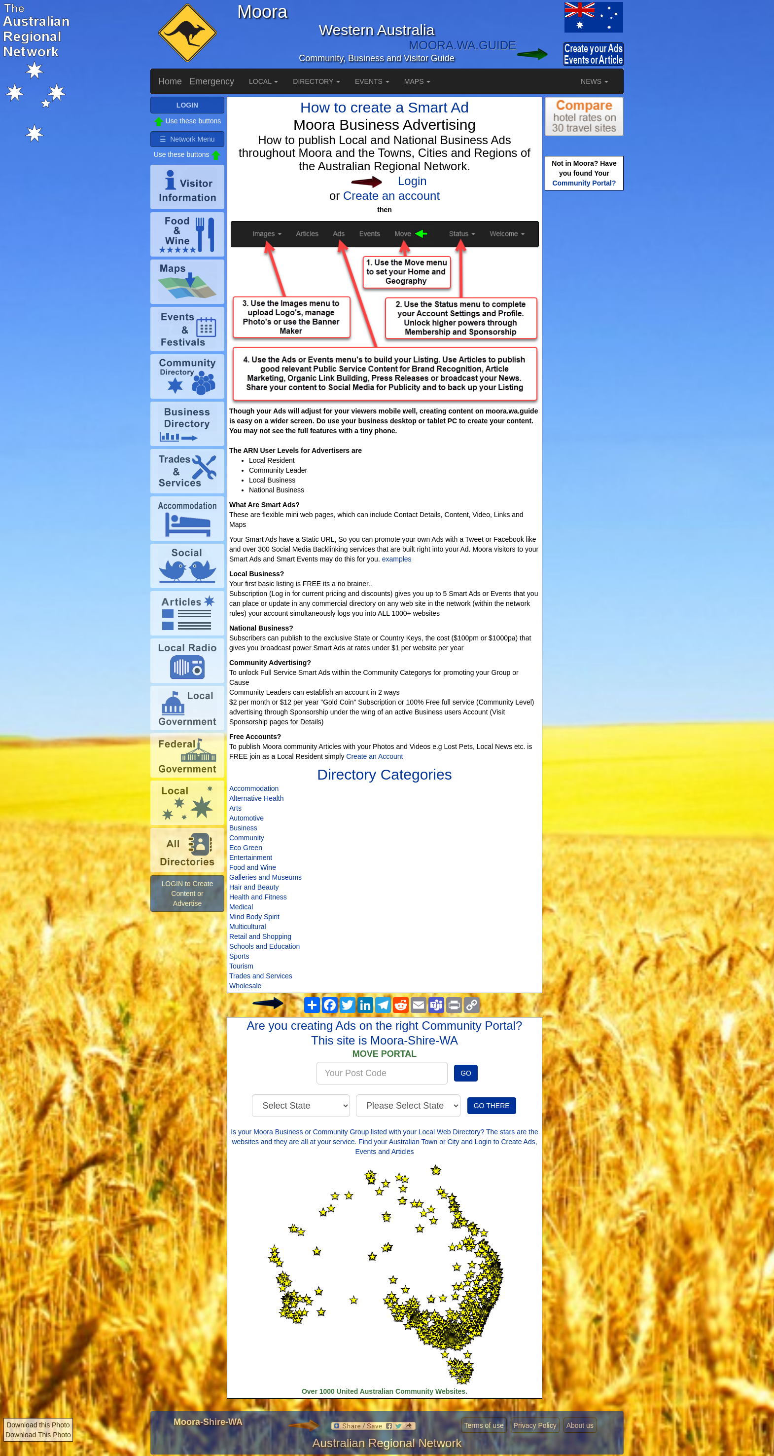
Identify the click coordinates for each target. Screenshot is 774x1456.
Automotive (246, 818)
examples (397, 559)
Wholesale (245, 986)
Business (243, 828)
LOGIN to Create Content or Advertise (187, 893)
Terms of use (484, 1425)
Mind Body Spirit (254, 917)
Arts (235, 808)
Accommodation (254, 788)
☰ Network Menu (187, 139)
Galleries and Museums (265, 877)
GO (465, 1073)
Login (412, 180)
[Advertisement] (584, 348)
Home (170, 81)
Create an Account (374, 756)
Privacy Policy (535, 1425)
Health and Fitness (258, 897)
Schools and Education (264, 946)
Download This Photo (38, 1435)
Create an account (391, 195)
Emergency (211, 81)
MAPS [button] (417, 81)
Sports (239, 956)
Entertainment (250, 857)
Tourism (241, 966)
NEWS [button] (594, 81)
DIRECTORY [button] (316, 81)
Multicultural (247, 927)
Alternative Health (256, 798)
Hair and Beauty (254, 887)
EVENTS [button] (372, 81)
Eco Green (245, 848)
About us (580, 1425)
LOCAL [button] (263, 81)
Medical (241, 907)
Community (246, 838)
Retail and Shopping (260, 936)
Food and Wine (252, 867)
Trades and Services (260, 976)
